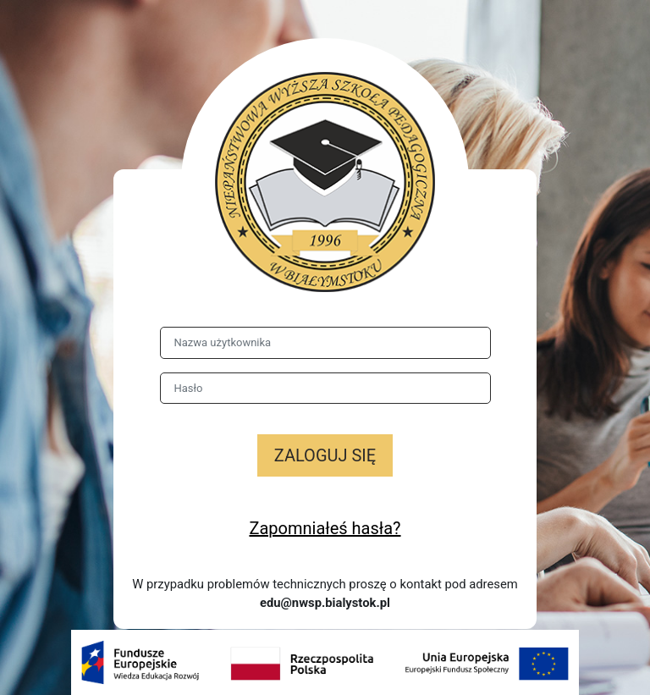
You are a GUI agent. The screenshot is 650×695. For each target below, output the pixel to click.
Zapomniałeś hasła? (324, 528)
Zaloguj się (325, 455)
